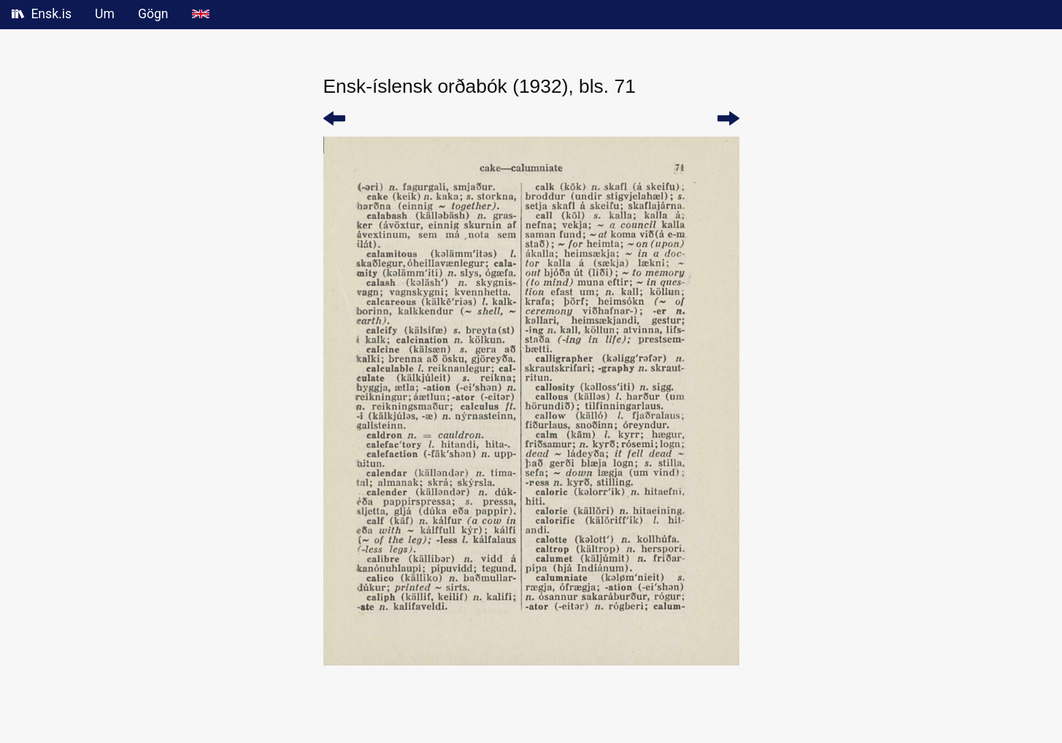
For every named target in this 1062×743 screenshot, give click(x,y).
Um (105, 14)
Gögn (153, 14)
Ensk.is (42, 14)
